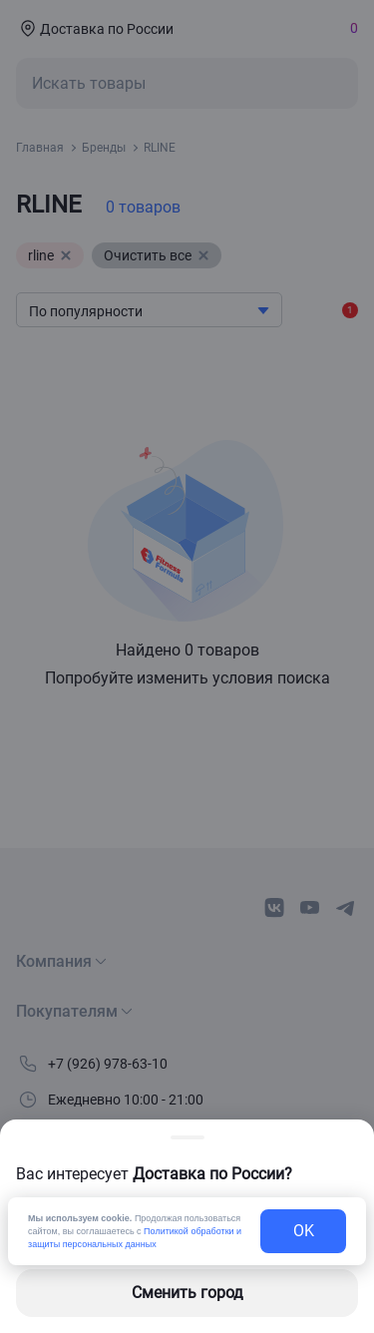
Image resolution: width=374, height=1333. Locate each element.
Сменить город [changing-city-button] (187, 1292)
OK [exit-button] (303, 1230)
